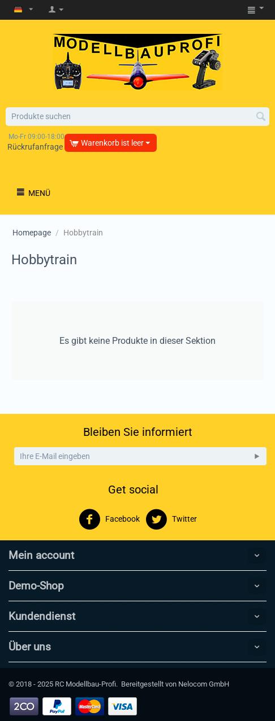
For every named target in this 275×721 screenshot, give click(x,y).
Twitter (171, 519)
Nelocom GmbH (203, 684)
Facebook (109, 519)
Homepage (31, 232)
